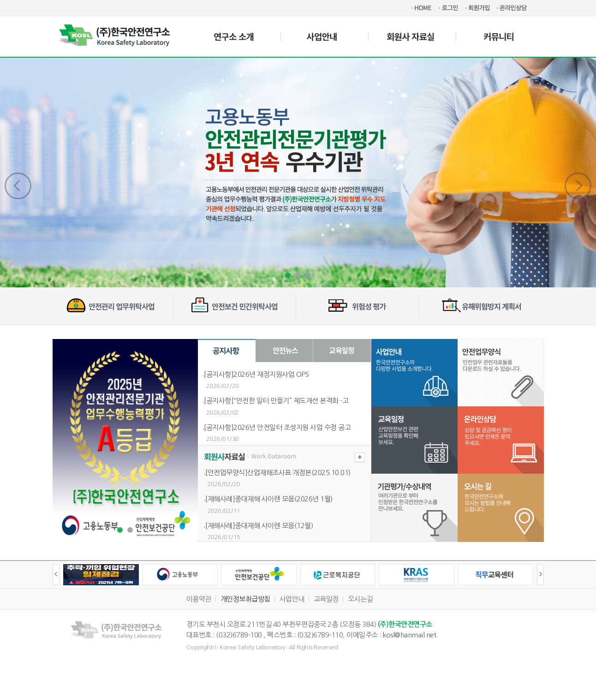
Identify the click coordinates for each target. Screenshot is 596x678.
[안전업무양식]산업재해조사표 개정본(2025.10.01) (278, 472)
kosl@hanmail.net (409, 634)
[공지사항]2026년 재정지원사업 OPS (256, 374)
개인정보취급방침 (245, 598)
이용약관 (198, 598)
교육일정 (326, 598)
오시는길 (360, 598)
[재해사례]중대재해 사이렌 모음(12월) (259, 525)
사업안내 (292, 598)
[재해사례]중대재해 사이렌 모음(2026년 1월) (269, 498)
